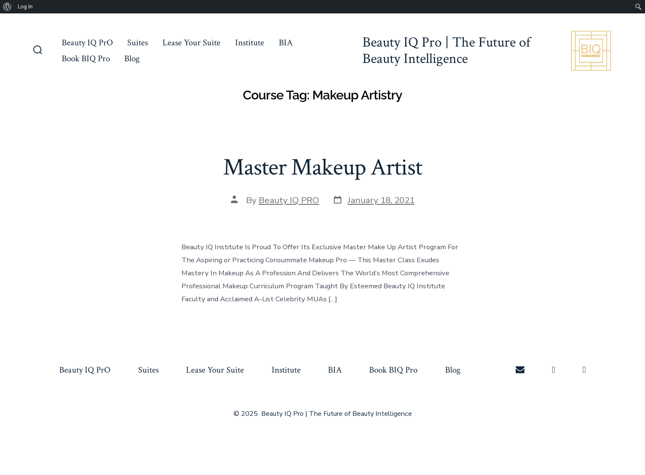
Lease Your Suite (191, 42)
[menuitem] (7, 6)
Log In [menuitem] (25, 6)
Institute (249, 42)
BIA (286, 42)
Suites (137, 42)
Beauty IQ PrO (87, 42)
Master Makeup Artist (322, 167)
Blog (132, 58)
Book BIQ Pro (86, 58)
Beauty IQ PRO (289, 200)
